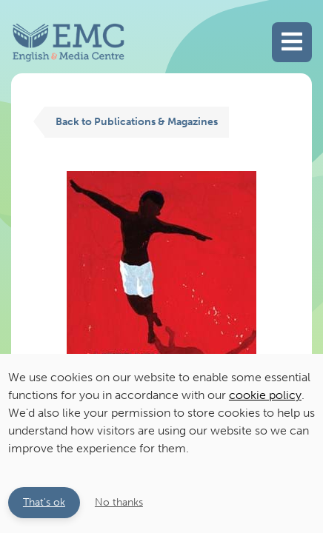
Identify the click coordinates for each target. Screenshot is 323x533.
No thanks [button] (119, 502)
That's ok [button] (44, 502)
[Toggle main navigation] (292, 42)
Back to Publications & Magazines (137, 121)
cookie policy (265, 395)
